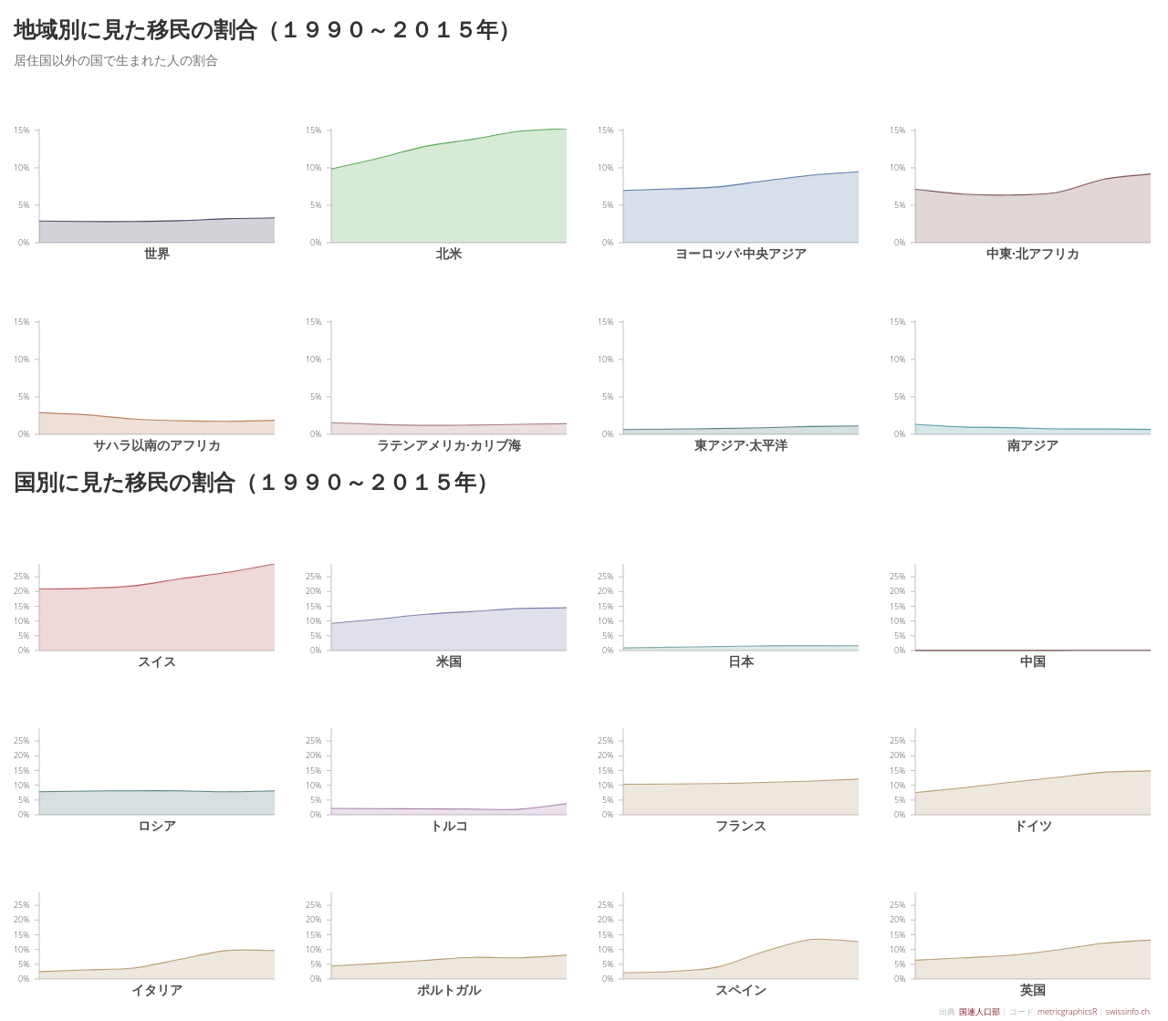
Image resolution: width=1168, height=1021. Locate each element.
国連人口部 (979, 1011)
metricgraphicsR (1067, 1011)
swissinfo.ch (1128, 1011)
